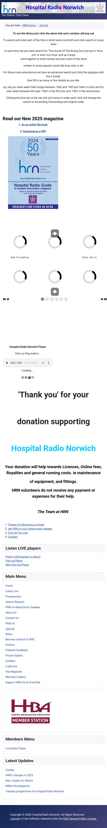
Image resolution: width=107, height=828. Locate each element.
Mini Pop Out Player (17, 564)
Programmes (13, 596)
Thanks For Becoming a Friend (26, 524)
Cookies (13, 536)
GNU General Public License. (80, 818)
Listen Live (12, 591)
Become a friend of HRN (20, 639)
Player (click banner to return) (23, 556)
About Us (11, 612)
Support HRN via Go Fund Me (23, 682)
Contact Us (12, 618)
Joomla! (15, 818)
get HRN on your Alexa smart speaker (30, 528)
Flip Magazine (14, 671)
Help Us (10, 623)
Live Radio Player (16, 748)
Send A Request (15, 601)
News (9, 634)
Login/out (11, 666)
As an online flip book (34, 124)
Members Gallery (16, 677)
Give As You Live (18, 532)
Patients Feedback (16, 650)
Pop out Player (14, 560)
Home (9, 585)
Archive (10, 644)
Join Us (10, 628)
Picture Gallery (14, 655)
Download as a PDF (34, 131)
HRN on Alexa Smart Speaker (23, 607)
